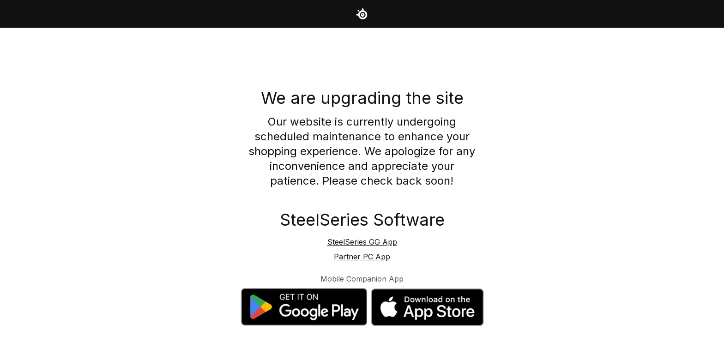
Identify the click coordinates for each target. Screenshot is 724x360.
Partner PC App (362, 256)
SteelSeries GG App (362, 241)
